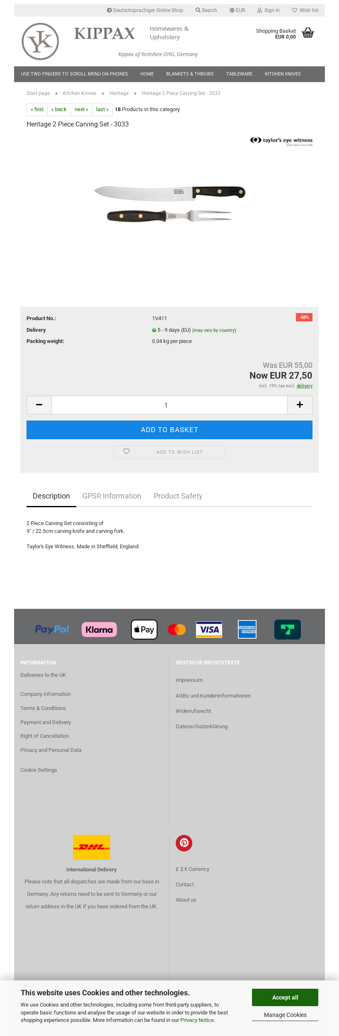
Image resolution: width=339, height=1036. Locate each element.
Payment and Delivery (45, 724)
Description (51, 498)
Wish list (305, 10)
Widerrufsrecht (193, 713)
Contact (185, 886)
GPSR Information (111, 498)
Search (206, 10)
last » (102, 111)
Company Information (45, 696)
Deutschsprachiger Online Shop (145, 10)
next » (81, 111)
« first (37, 111)
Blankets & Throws (190, 74)
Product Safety (178, 498)
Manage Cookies (285, 1015)
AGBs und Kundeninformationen (213, 697)
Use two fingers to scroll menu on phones (74, 74)
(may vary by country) (214, 332)
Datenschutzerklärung (202, 728)
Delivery (36, 331)
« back (59, 111)
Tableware (239, 74)
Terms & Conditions (43, 710)
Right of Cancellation (44, 738)
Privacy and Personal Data (51, 752)
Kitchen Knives (283, 74)
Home (147, 74)
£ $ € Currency (192, 871)
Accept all (285, 997)
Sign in (268, 10)
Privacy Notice (197, 1020)
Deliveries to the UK (43, 677)
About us (186, 901)
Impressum (189, 682)
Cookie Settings (38, 771)
